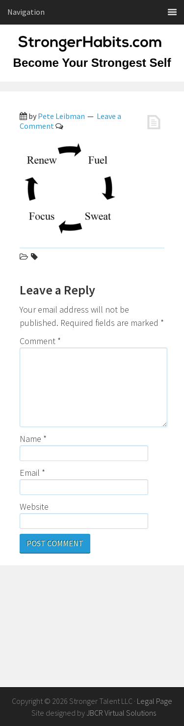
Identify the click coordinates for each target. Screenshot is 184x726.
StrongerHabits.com (92, 49)
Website (34, 506)
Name (33, 438)
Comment (40, 341)
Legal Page (154, 701)
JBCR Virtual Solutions (121, 713)
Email (32, 472)
